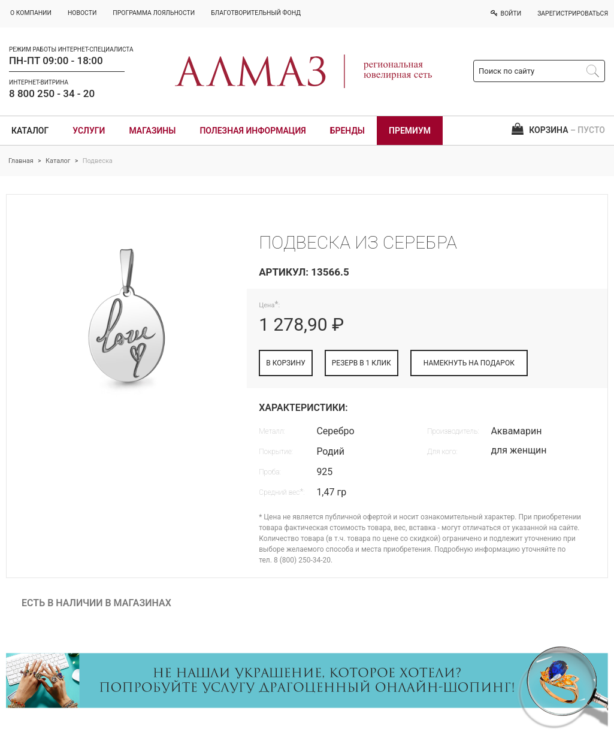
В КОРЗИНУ (286, 363)
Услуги (88, 130)
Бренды (347, 130)
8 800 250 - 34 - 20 (52, 93)
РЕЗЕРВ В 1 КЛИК (361, 363)
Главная (21, 161)
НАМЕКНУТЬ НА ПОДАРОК (469, 363)
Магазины (152, 130)
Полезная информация (252, 130)
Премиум (410, 130)
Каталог (30, 130)
